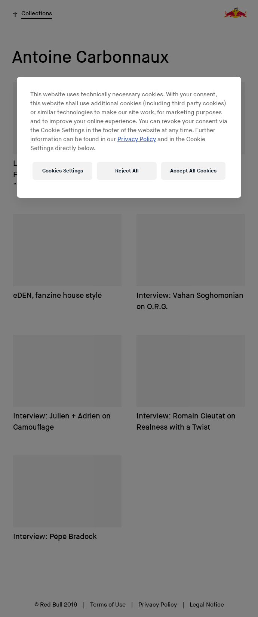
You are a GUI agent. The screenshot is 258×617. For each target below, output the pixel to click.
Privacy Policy (136, 139)
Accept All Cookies (193, 171)
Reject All (127, 171)
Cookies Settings (62, 171)
